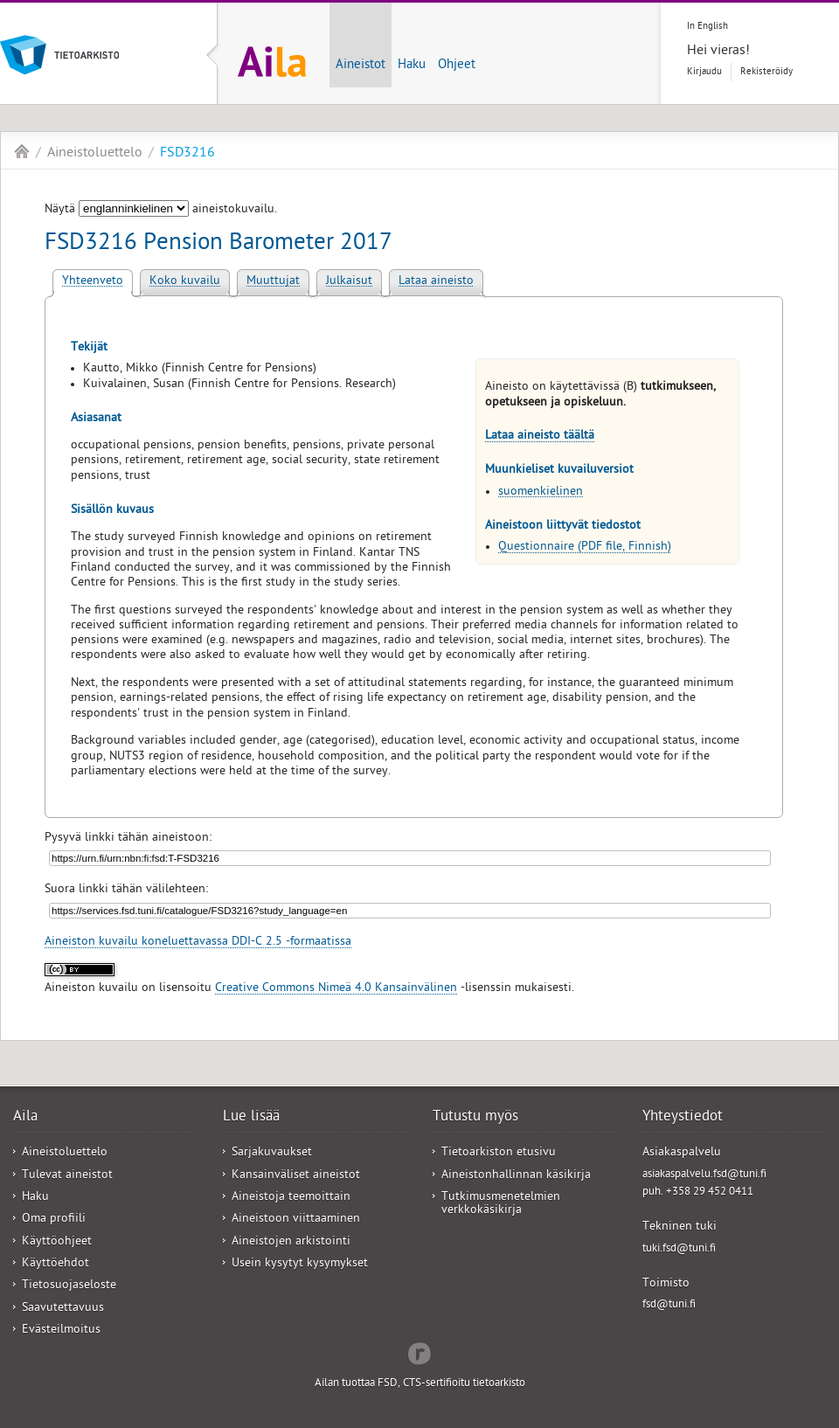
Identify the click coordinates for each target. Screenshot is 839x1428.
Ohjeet (456, 65)
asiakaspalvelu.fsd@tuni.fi (704, 1175)
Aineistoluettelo (94, 154)
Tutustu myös (475, 1117)
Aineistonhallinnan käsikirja (516, 1175)
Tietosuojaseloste (69, 1286)
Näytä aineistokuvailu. (161, 210)
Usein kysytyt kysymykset (300, 1264)
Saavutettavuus (63, 1308)
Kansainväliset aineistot (296, 1175)
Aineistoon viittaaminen (296, 1219)
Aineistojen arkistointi (291, 1242)
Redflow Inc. (419, 1351)
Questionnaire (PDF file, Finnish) (584, 547)
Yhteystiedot (682, 1117)
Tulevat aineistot (67, 1175)
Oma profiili (54, 1219)
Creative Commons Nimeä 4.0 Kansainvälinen (336, 988)
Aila (22, 151)
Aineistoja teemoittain (291, 1197)
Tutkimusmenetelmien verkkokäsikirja (500, 1204)
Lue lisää (251, 1117)
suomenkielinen (540, 492)
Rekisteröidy (766, 72)
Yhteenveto (92, 281)
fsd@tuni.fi (669, 1305)
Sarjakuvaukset (272, 1153)
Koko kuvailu (184, 281)
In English (707, 26)
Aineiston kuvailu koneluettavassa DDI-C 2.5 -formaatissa (198, 942)
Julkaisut (349, 281)
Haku (412, 65)
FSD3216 (187, 154)
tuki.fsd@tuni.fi (679, 1249)
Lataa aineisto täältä (539, 436)
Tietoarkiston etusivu (498, 1153)
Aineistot (360, 65)
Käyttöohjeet (57, 1242)
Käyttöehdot (55, 1264)
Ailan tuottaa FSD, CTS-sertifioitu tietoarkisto (420, 1383)
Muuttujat (273, 281)
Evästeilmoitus (61, 1330)
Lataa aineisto (436, 281)
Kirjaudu (704, 72)
